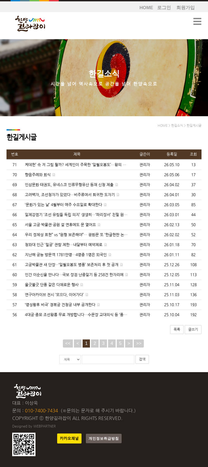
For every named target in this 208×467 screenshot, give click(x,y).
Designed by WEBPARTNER (34, 426)
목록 (177, 329)
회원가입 (185, 7)
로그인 (164, 7)
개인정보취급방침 (104, 438)
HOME (146, 7)
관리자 (144, 164)
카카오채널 (69, 438)
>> (139, 343)
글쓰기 (193, 329)
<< (68, 343)
